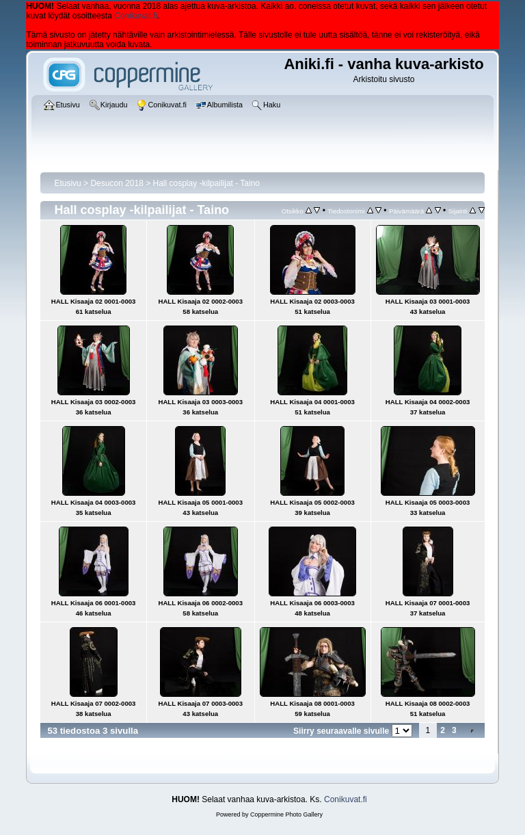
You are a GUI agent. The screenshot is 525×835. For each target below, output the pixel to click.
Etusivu (67, 183)
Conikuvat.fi (135, 16)
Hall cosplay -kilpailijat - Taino (206, 183)
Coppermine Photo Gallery (286, 814)
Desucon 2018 (116, 183)
